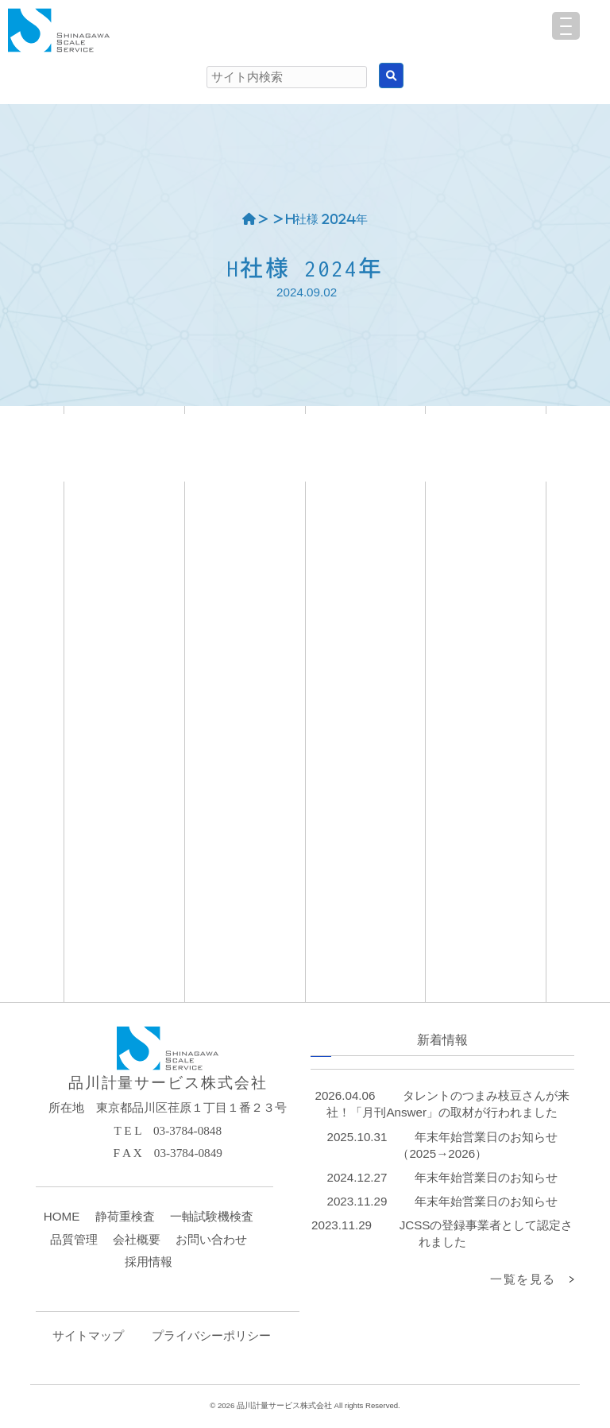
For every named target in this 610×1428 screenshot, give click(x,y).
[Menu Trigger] (566, 26)
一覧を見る (523, 1279)
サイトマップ (88, 1335)
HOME (62, 1216)
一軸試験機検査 (211, 1216)
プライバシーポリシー (211, 1335)
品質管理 (74, 1239)
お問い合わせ (211, 1239)
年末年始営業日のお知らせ (486, 1177)
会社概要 (136, 1239)
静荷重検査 (125, 1216)
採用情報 (148, 1261)
